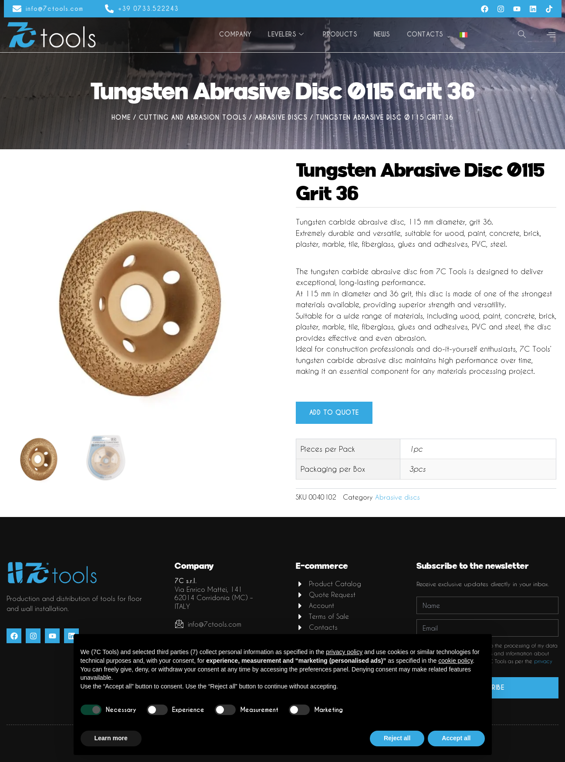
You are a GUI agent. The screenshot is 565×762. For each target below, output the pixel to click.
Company (239, 34)
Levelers (289, 34)
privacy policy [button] (344, 651)
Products (342, 34)
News (384, 34)
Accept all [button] (456, 738)
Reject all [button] (397, 738)
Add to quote (334, 413)
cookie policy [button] (455, 660)
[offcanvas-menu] (551, 35)
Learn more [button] (111, 738)
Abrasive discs (281, 117)
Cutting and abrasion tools (193, 117)
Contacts (426, 34)
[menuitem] (464, 34)
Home (121, 117)
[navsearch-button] (522, 35)
